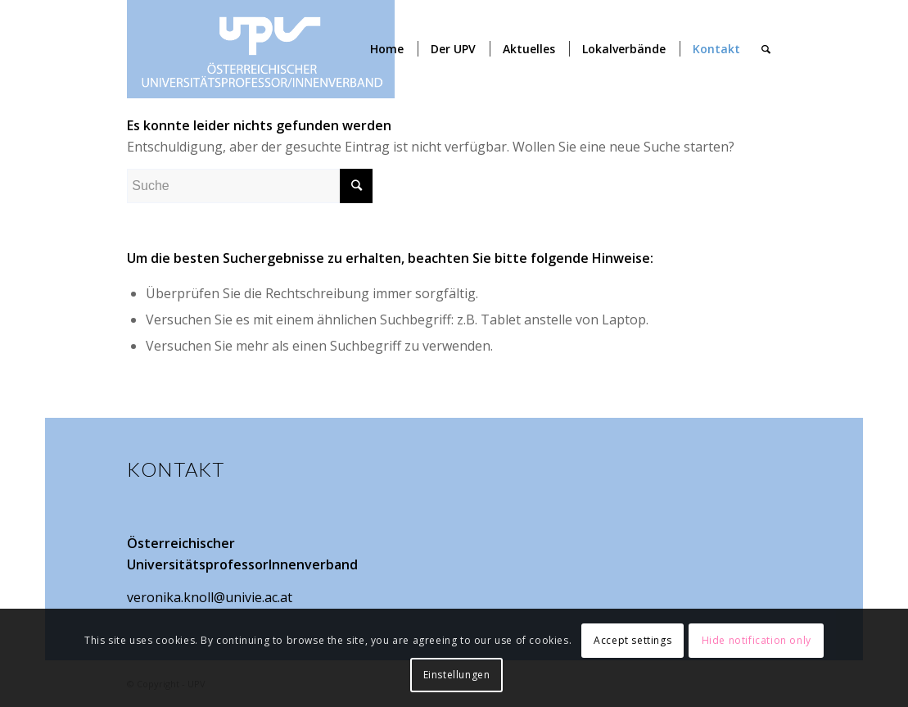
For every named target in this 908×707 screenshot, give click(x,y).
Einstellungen (456, 675)
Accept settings (632, 640)
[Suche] (766, 49)
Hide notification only (756, 640)
